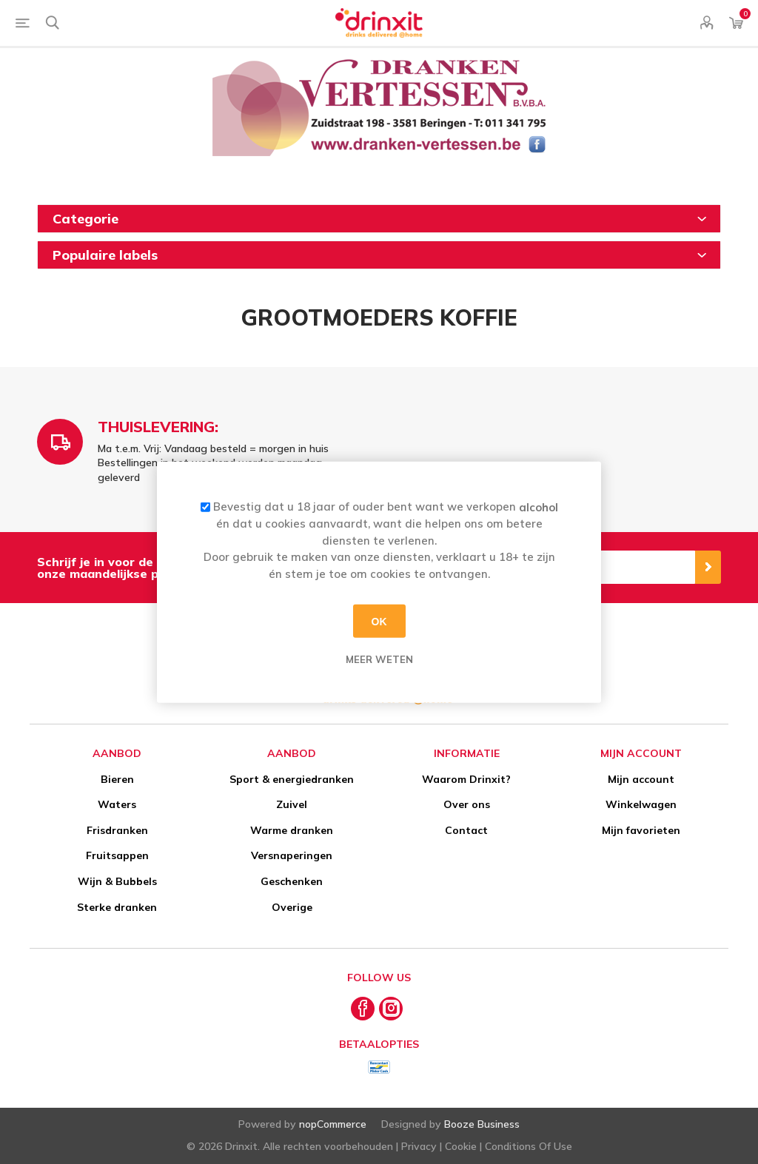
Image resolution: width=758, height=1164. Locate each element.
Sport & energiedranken (291, 779)
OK (379, 621)
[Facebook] (363, 1008)
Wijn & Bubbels (117, 881)
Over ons (466, 804)
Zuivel (291, 804)
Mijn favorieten (641, 830)
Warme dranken (291, 830)
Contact (466, 830)
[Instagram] (391, 1008)
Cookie (461, 1146)
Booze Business (482, 1124)
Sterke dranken (117, 907)
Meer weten (379, 659)
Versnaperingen (291, 855)
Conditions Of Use (528, 1146)
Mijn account (641, 779)
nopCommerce (332, 1124)
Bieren (117, 779)
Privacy (419, 1146)
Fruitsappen (117, 855)
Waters (117, 804)
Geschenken (292, 881)
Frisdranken (117, 830)
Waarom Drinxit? (466, 779)
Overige (292, 907)
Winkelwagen (641, 804)
